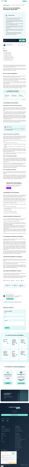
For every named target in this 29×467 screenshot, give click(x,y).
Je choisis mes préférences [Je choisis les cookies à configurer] (4, 463)
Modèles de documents (4, 435)
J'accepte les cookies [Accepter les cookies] (12, 463)
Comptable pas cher (3, 427)
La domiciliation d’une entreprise (7, 53)
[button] (2, 466)
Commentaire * (6, 320)
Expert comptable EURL (18, 444)
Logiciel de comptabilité (18, 427)
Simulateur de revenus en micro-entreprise (20, 439)
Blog (1, 439)
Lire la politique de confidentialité (5, 460)
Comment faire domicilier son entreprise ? (9, 58)
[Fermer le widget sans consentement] (4, 451)
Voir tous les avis (21, 285)
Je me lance (22, 40)
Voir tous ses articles (10, 298)
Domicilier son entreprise (6, 5)
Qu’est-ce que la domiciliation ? (7, 52)
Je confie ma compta (21, 383)
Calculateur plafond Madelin (18, 440)
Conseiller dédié (17, 457)
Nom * (5, 316)
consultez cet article (10, 129)
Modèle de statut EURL (18, 435)
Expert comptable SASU (18, 445)
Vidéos (2, 440)
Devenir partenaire (17, 453)
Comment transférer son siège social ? (8, 56)
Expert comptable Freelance (18, 446)
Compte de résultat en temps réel (19, 431)
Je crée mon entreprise (8, 383)
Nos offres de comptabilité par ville (5, 431)
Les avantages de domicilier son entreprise (9, 57)
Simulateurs (2, 434)
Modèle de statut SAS (17, 434)
